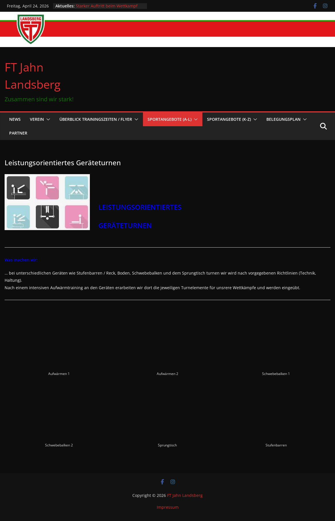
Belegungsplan (283, 119)
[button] (47, 119)
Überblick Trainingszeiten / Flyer (95, 119)
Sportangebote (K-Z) (229, 119)
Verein (37, 119)
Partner (18, 133)
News (15, 119)
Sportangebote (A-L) (169, 119)
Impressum (168, 507)
